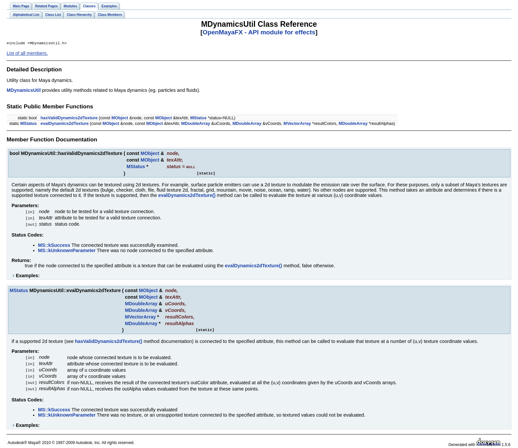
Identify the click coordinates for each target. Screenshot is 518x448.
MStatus (198, 118)
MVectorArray (297, 124)
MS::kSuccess (54, 244)
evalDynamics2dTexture (65, 124)
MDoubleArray (195, 124)
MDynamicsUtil (24, 90)
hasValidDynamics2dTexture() (108, 340)
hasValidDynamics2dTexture (69, 118)
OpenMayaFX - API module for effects (259, 32)
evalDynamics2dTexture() (186, 195)
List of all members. (27, 53)
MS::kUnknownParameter (66, 249)
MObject (119, 118)
